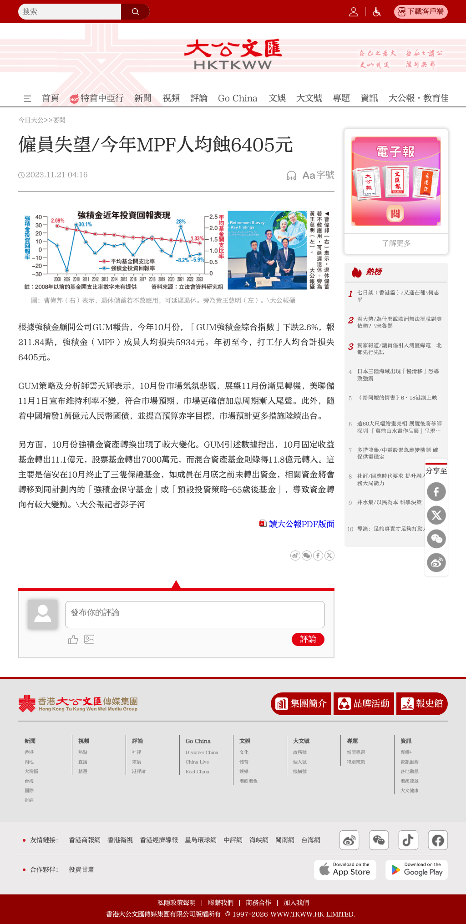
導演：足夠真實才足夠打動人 (392, 529)
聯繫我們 (220, 903)
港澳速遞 (409, 781)
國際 (29, 790)
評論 (308, 639)
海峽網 (258, 840)
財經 (29, 800)
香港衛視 (120, 840)
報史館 (429, 703)
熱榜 (373, 272)
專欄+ (406, 752)
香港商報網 (85, 840)
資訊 (405, 741)
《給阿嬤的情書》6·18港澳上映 (397, 398)
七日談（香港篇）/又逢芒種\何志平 (398, 296)
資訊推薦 (409, 762)
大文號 (301, 741)
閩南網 (284, 840)
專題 (352, 741)
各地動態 (409, 771)
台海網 (310, 840)
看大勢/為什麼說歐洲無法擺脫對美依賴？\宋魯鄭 (399, 323)
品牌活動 (371, 703)
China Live (197, 762)
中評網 (233, 840)
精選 (82, 771)
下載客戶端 (425, 11)
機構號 (300, 771)
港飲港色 (248, 781)
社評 (136, 752)
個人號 (300, 762)
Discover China (202, 752)
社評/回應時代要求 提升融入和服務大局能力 (397, 480)
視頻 (83, 741)
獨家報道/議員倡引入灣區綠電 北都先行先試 (399, 349)
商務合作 (258, 903)
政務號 (300, 752)
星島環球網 (201, 840)
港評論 (139, 771)
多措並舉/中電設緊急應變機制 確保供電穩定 (397, 454)
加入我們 (296, 903)
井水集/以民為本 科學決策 (389, 503)
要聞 (59, 120)
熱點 (82, 752)
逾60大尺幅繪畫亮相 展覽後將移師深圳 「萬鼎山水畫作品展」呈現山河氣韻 (399, 428)
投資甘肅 (81, 870)
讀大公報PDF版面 (301, 524)
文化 (243, 752)
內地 (29, 762)
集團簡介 (308, 703)
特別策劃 (356, 762)
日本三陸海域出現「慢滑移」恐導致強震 (398, 375)
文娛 (244, 741)
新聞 (30, 741)
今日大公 (31, 120)
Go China (198, 741)
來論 (136, 762)
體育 (243, 762)
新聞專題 (356, 752)
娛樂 (243, 771)
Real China (197, 771)
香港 (29, 752)
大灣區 (31, 771)
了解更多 (396, 243)
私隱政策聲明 (176, 903)
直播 (82, 762)
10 (350, 529)
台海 (29, 781)
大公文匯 (233, 54)
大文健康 (409, 790)
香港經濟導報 (159, 840)
